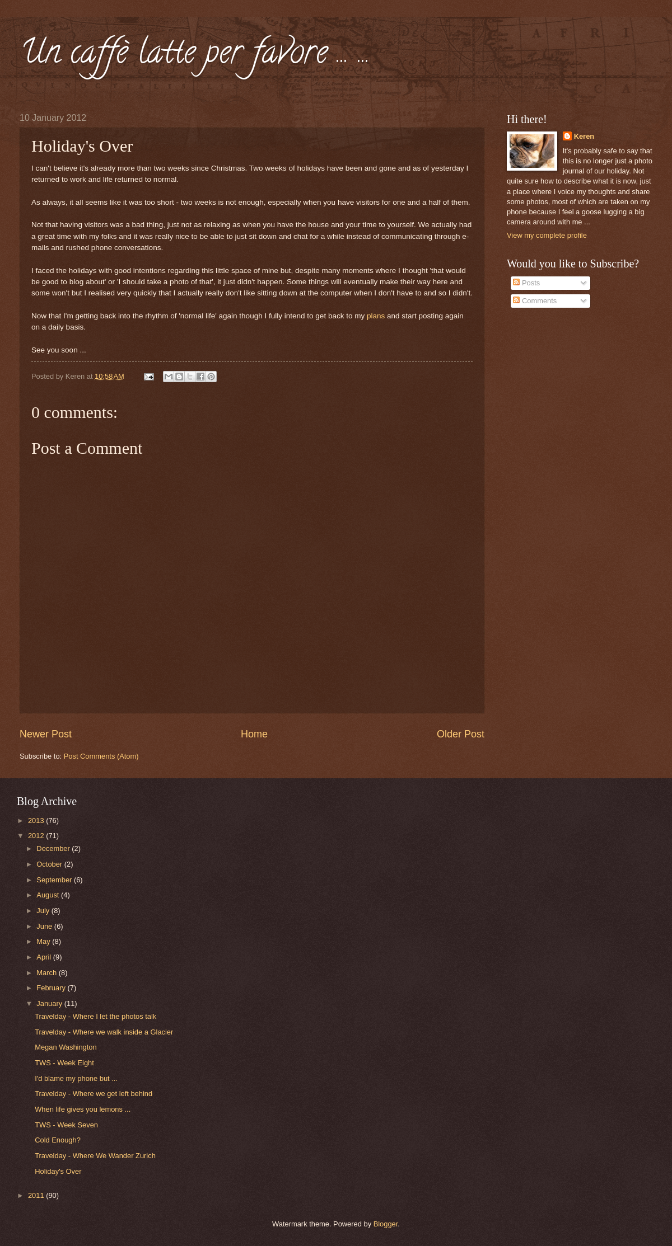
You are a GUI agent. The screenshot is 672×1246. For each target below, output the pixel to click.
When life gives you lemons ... (82, 1109)
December (54, 848)
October (50, 864)
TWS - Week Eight (64, 1063)
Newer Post (46, 734)
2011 (37, 1195)
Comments (535, 301)
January (50, 1003)
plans (376, 316)
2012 (37, 835)
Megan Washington (65, 1047)
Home (254, 734)
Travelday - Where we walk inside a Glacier (104, 1032)
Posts (526, 283)
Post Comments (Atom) (101, 756)
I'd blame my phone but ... (76, 1078)
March (47, 972)
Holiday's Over (58, 1171)
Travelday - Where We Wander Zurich (95, 1155)
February (51, 988)
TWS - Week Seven (66, 1125)
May (44, 941)
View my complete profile (547, 235)
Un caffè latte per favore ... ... (195, 55)
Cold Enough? (58, 1140)
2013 (37, 820)
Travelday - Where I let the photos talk (95, 1016)
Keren (584, 136)
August (48, 895)
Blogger (386, 1224)
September (55, 880)
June (45, 926)
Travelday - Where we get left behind (93, 1093)
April (44, 957)
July (43, 910)
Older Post (460, 734)
